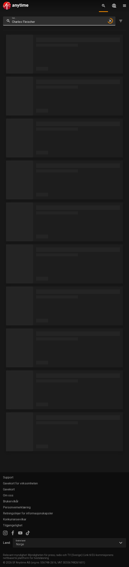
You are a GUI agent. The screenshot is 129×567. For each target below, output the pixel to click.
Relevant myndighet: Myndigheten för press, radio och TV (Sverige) (42, 555)
